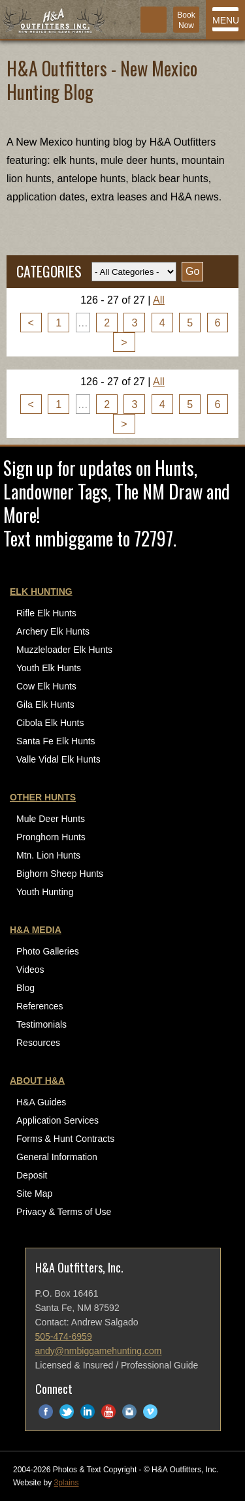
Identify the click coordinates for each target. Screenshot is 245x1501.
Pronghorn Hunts (51, 837)
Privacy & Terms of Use (63, 1212)
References (39, 1006)
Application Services (57, 1120)
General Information (56, 1157)
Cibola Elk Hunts (50, 723)
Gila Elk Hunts (45, 704)
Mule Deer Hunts (50, 819)
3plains (66, 1482)
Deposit (31, 1175)
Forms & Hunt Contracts (65, 1138)
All (159, 300)
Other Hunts (43, 797)
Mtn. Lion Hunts (48, 855)
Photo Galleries (47, 951)
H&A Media (35, 929)
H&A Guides (41, 1102)
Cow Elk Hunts (46, 686)
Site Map (34, 1193)
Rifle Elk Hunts (46, 613)
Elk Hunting (41, 591)
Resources (38, 1042)
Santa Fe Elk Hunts (55, 741)
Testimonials (41, 1024)
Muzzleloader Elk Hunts (64, 649)
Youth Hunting (44, 892)
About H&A (37, 1080)
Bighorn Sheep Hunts (59, 873)
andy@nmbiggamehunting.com (98, 1351)
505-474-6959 (63, 1336)
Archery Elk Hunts (53, 631)
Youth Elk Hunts (48, 668)
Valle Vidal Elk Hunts (58, 759)
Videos (30, 969)
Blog (25, 988)
